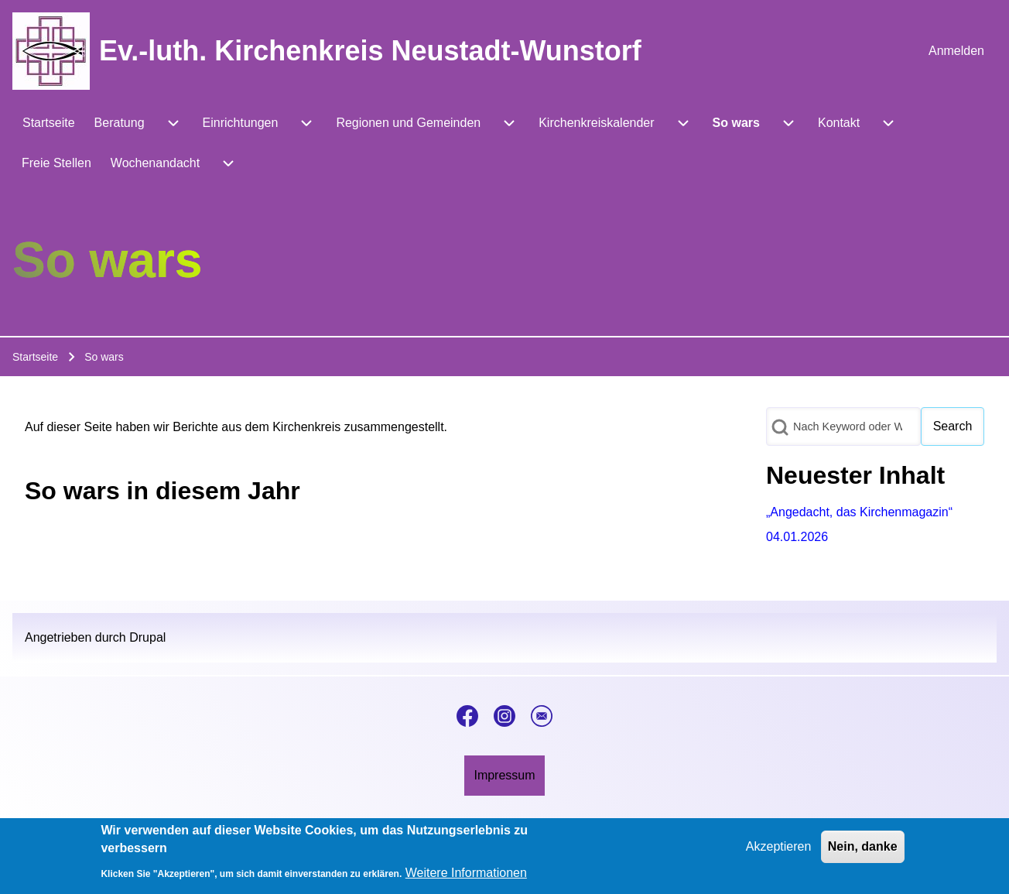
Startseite (35, 357)
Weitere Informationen (466, 875)
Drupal (147, 637)
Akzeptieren (779, 848)
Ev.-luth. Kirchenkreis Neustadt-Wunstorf (370, 51)
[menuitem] (956, 51)
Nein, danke (863, 848)
